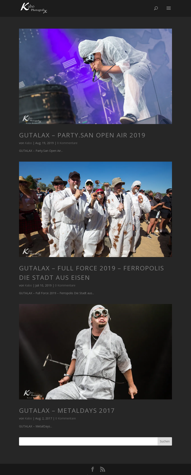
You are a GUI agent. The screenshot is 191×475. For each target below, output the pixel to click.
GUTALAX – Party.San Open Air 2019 (82, 135)
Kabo (28, 143)
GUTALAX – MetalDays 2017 (67, 410)
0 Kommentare (67, 143)
